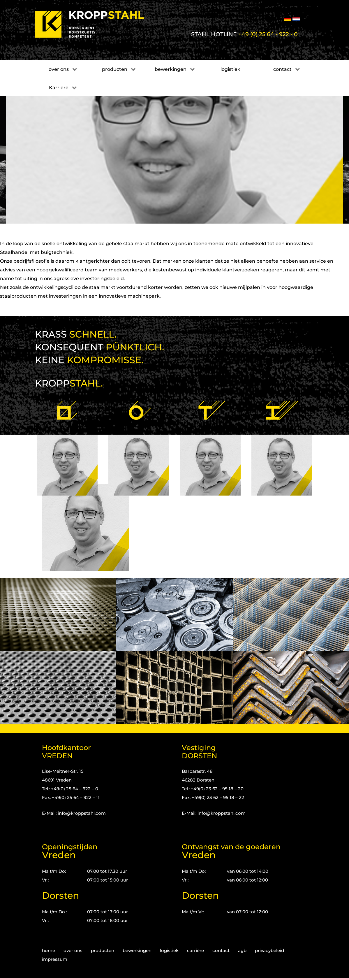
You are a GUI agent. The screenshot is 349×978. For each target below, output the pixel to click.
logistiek (169, 950)
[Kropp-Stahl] (96, 24)
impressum (54, 959)
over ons (73, 950)
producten (102, 950)
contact (221, 950)
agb (242, 950)
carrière (195, 950)
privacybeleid (269, 950)
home (48, 950)
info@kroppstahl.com (82, 813)
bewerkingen (137, 950)
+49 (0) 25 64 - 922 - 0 (268, 34)
